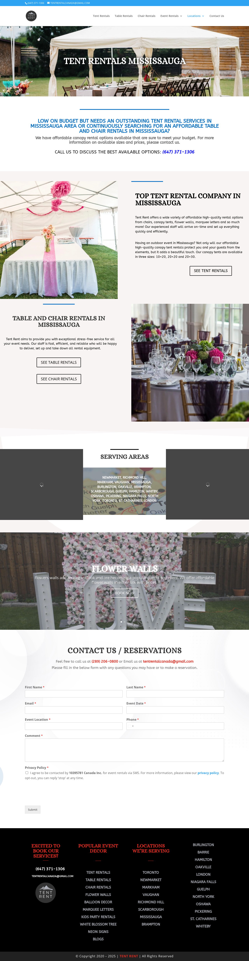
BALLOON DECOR (98, 902)
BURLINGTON (106, 487)
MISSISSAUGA (141, 482)
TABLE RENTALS (98, 880)
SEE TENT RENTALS (211, 271)
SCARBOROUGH (102, 491)
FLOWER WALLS (125, 568)
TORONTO (109, 501)
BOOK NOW (124, 593)
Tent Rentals (101, 16)
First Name (35, 687)
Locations (194, 16)
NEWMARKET (111, 477)
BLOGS (98, 939)
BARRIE (203, 852)
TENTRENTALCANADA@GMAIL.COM (52, 876)
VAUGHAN (122, 482)
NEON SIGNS (98, 932)
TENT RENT (129, 956)
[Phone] (175, 726)
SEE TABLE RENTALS (59, 362)
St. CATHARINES (130, 501)
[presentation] (54, 799)
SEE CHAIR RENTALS (59, 378)
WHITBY (151, 491)
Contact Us (217, 16)
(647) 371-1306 (36, 3)
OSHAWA (97, 496)
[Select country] (130, 726)
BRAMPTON (142, 487)
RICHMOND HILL (134, 477)
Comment (34, 736)
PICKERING (113, 496)
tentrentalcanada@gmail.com (168, 661)
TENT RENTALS (98, 872)
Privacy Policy (37, 768)
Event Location (38, 720)
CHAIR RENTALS (98, 887)
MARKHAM (105, 482)
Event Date (136, 703)
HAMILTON (136, 491)
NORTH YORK (203, 897)
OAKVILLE (125, 487)
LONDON (150, 501)
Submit (32, 809)
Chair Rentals (146, 16)
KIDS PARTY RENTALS (98, 917)
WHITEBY (203, 926)
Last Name (136, 687)
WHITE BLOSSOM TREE (98, 924)
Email (30, 703)
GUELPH (121, 491)
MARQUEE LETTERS (98, 909)
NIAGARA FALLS (134, 496)
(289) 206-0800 (105, 661)
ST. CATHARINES (203, 919)
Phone (132, 720)
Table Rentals (124, 16)
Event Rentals (169, 16)
